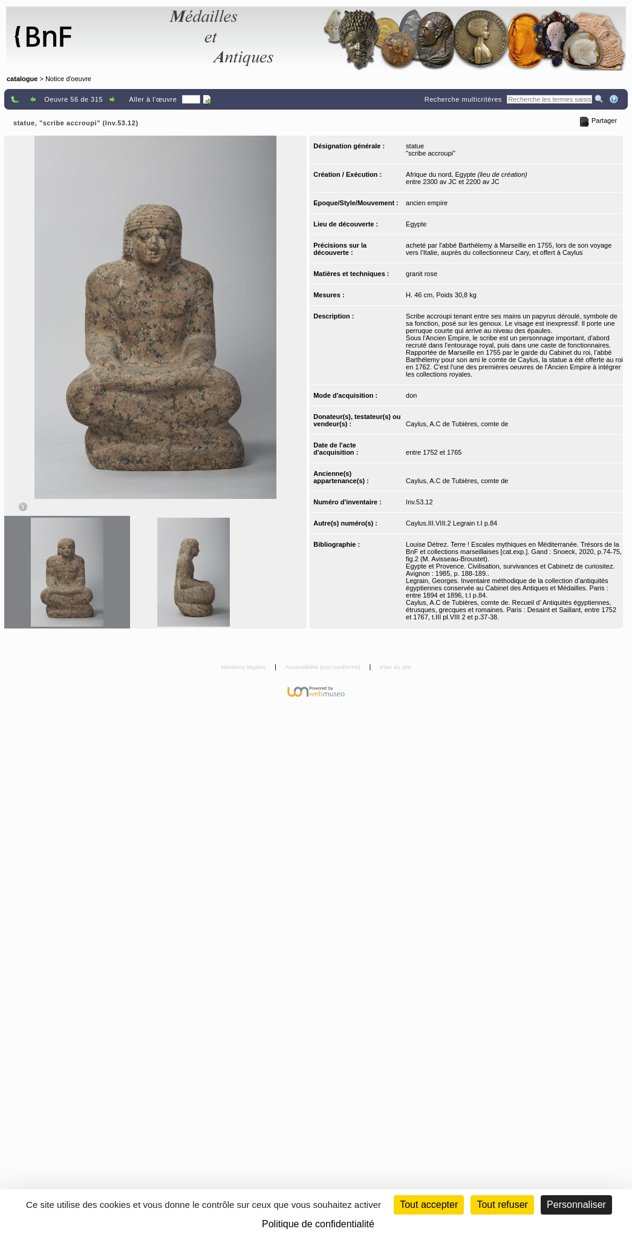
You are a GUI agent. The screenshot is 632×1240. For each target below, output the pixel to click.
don (411, 395)
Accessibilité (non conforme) (323, 667)
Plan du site (395, 667)
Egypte (416, 224)
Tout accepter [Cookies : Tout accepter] (429, 1204)
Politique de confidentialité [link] (318, 1224)
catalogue (22, 78)
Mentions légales (244, 667)
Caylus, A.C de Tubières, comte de (457, 423)
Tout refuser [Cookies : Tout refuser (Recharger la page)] (502, 1204)
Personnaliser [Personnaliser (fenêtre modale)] (576, 1204)
